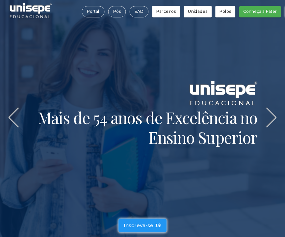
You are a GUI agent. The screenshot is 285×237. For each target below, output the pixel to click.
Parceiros (166, 11)
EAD (138, 11)
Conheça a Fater (260, 11)
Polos (225, 11)
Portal (93, 11)
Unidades (197, 11)
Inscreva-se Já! (142, 227)
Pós (116, 11)
